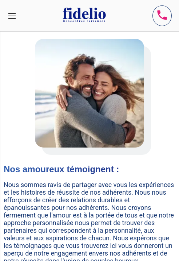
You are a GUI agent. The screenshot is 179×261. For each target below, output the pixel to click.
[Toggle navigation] (11, 15)
